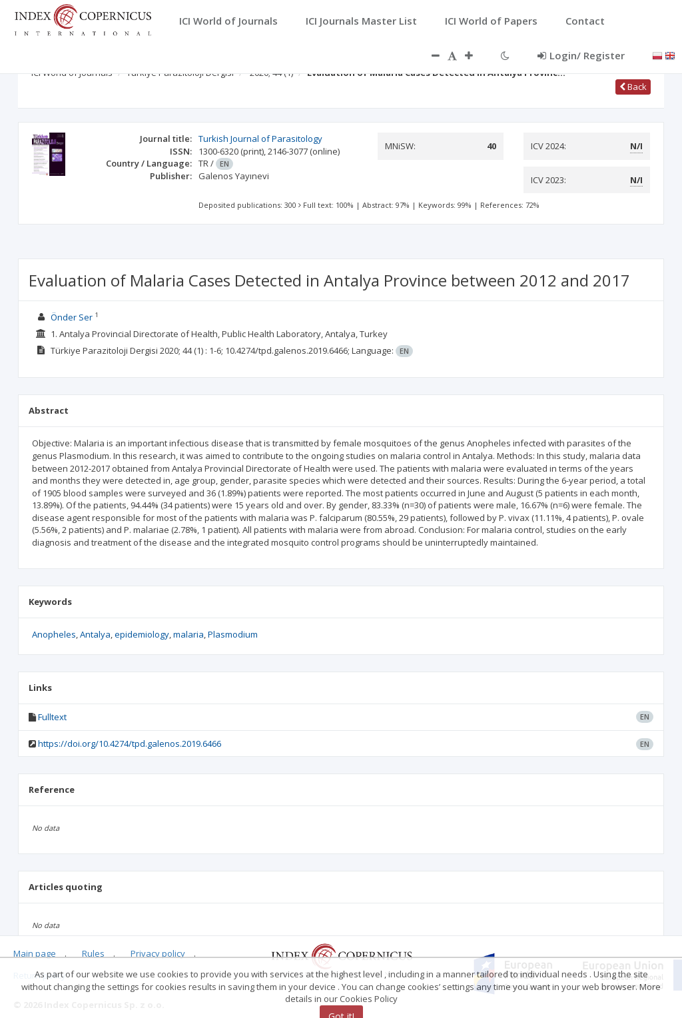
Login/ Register (581, 55)
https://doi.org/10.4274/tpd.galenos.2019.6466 (129, 744)
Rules (93, 953)
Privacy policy (158, 953)
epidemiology (142, 634)
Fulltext (52, 717)
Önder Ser (72, 317)
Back (633, 87)
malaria (188, 634)
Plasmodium (233, 634)
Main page (34, 953)
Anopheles (54, 634)
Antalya (95, 634)
